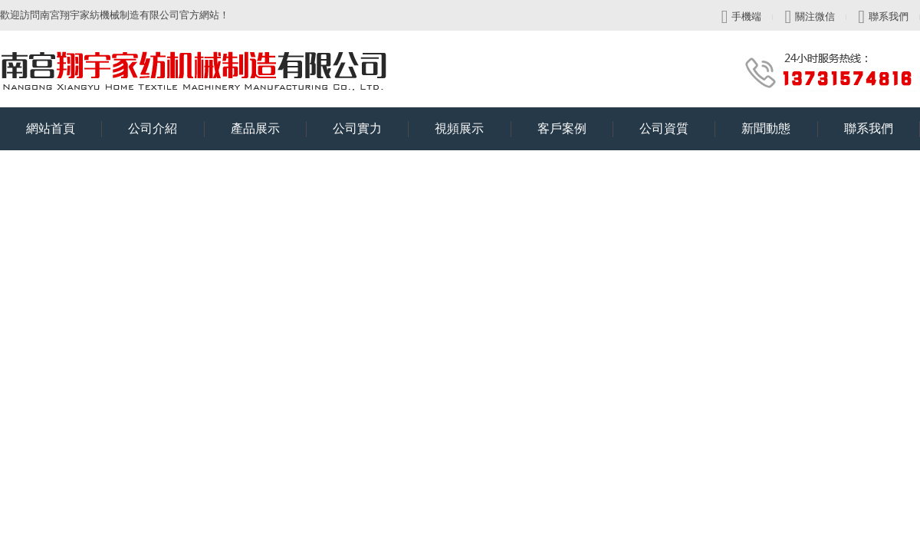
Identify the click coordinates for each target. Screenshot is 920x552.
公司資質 (677, 129)
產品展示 (269, 129)
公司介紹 (166, 129)
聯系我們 (883, 17)
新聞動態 (779, 129)
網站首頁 (64, 129)
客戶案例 (575, 129)
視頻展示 (473, 129)
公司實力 (371, 129)
